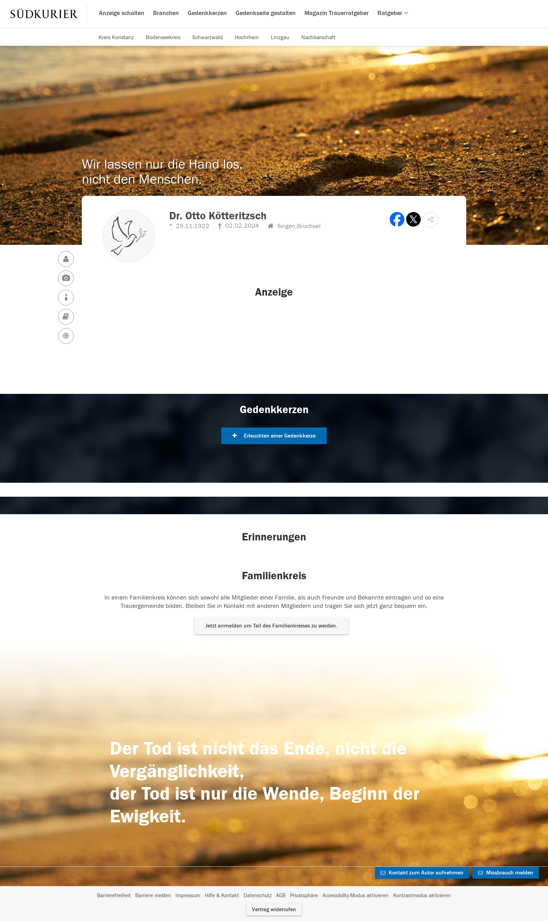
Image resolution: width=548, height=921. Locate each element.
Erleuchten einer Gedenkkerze (274, 436)
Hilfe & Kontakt (222, 896)
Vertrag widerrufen (274, 909)
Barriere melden (153, 896)
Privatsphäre (304, 896)
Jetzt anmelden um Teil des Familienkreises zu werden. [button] (271, 626)
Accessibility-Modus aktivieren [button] (356, 896)
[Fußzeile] (274, 896)
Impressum (187, 896)
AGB (281, 896)
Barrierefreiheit (114, 896)
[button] (430, 220)
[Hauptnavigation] (274, 14)
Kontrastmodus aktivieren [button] (422, 896)
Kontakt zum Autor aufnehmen (422, 873)
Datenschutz (258, 896)
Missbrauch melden (505, 873)
